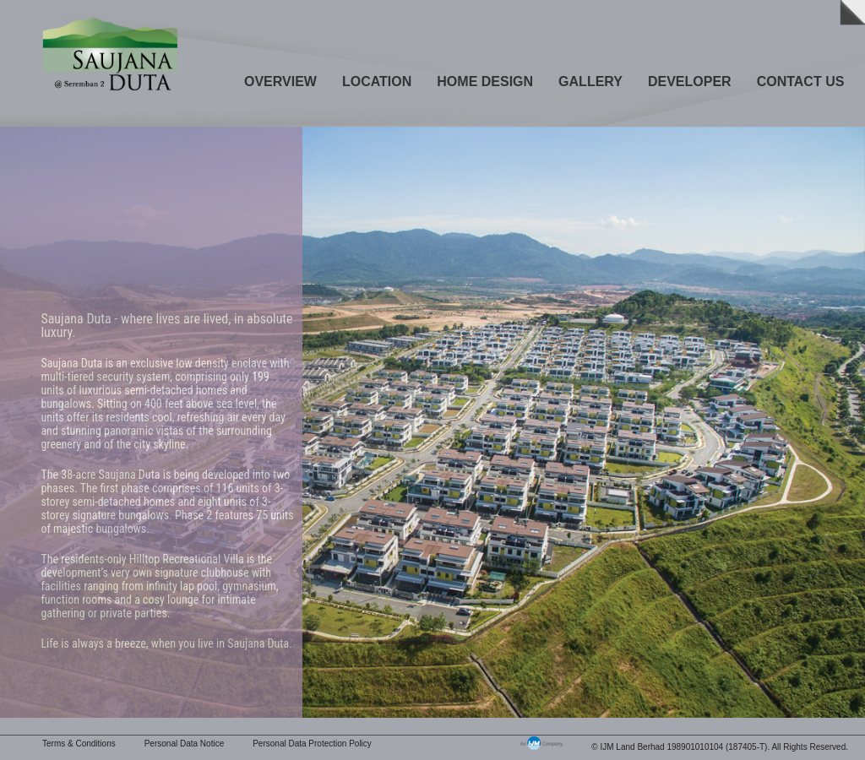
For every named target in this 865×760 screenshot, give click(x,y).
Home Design (485, 81)
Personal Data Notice (184, 743)
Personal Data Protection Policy (312, 743)
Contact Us (801, 81)
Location (376, 81)
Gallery (590, 81)
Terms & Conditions (79, 743)
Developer (690, 81)
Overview (280, 81)
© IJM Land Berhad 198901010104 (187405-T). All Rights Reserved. (719, 747)
